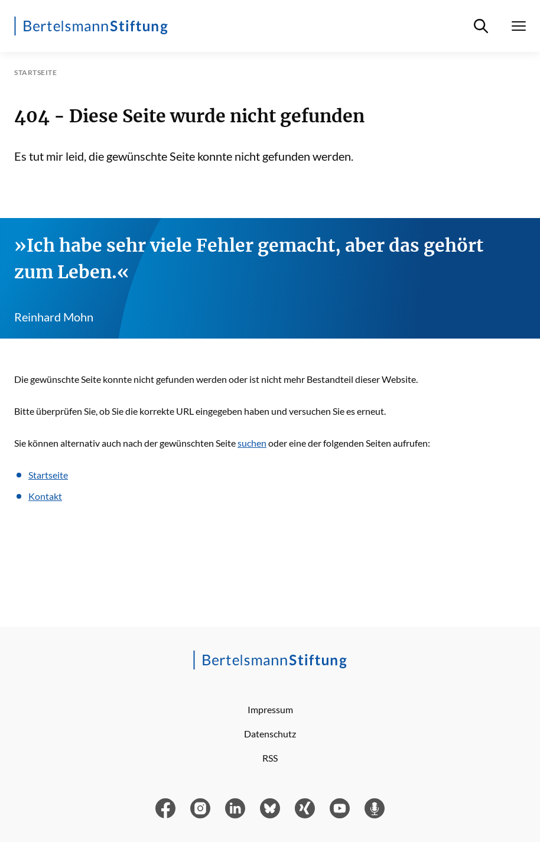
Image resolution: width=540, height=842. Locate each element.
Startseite (48, 474)
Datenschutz (270, 733)
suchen (252, 442)
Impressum (270, 709)
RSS (270, 757)
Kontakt (45, 496)
